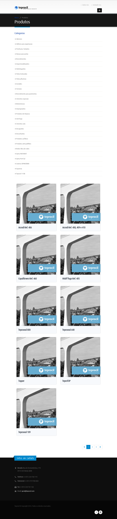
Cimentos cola (20, 124)
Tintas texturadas (21, 74)
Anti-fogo (19, 119)
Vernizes (19, 89)
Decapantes (20, 129)
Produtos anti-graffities (23, 144)
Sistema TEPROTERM (22, 164)
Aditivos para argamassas (24, 44)
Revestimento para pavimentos (26, 94)
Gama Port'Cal (20, 159)
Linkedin (100, 512)
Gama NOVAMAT (21, 154)
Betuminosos (20, 104)
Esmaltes (19, 84)
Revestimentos (21, 59)
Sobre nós (85, 5)
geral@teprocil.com (28, 491)
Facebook (96, 512)
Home (17, 18)
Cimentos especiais (22, 99)
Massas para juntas (22, 54)
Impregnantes (20, 109)
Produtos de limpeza (23, 114)
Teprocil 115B (20, 174)
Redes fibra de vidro (22, 149)
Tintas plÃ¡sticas (21, 79)
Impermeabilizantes (22, 64)
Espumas (19, 169)
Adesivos (19, 39)
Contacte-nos (96, 5)
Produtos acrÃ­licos (22, 139)
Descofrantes (20, 134)
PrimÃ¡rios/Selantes (22, 49)
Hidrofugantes (21, 69)
